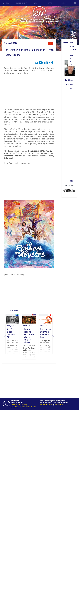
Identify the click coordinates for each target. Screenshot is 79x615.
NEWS (7, 3)
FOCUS (35, 3)
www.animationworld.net (46, 405)
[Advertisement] (39, 91)
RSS (22, 405)
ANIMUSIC (64, 3)
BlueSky (17, 407)
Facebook (33, 407)
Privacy (25, 405)
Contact (18, 405)
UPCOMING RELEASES (21, 3)
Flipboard (28, 407)
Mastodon (22, 407)
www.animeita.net (58, 405)
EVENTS (50, 3)
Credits (13, 405)
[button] (52, 337)
